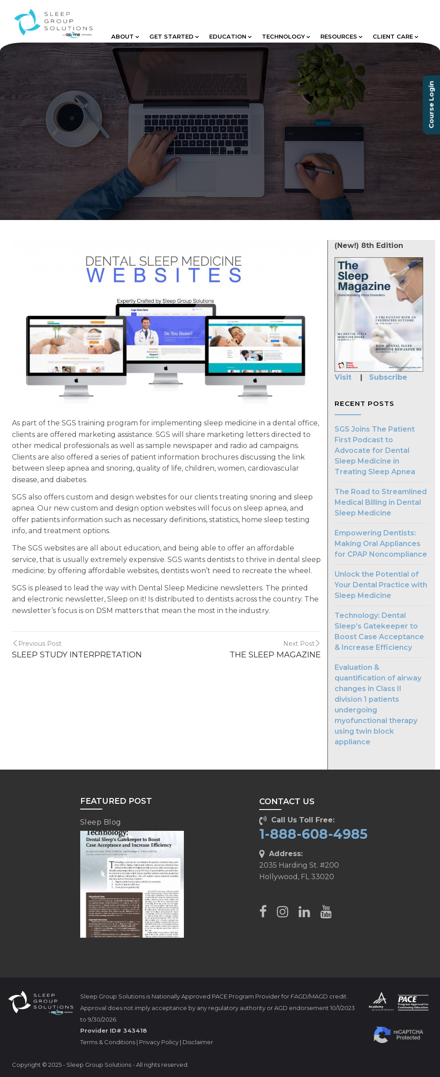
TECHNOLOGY (286, 36)
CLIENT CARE (395, 36)
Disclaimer (198, 1042)
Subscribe (388, 377)
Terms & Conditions (107, 1042)
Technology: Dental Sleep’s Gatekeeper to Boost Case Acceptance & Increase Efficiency (379, 631)
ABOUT (125, 36)
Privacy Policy (159, 1042)
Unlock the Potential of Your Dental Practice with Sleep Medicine (381, 585)
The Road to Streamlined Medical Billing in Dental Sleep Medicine (381, 502)
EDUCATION (230, 36)
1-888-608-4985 (313, 834)
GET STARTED (174, 36)
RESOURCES (341, 36)
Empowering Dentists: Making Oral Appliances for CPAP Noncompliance (381, 543)
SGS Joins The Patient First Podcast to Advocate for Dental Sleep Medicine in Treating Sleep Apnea (375, 450)
